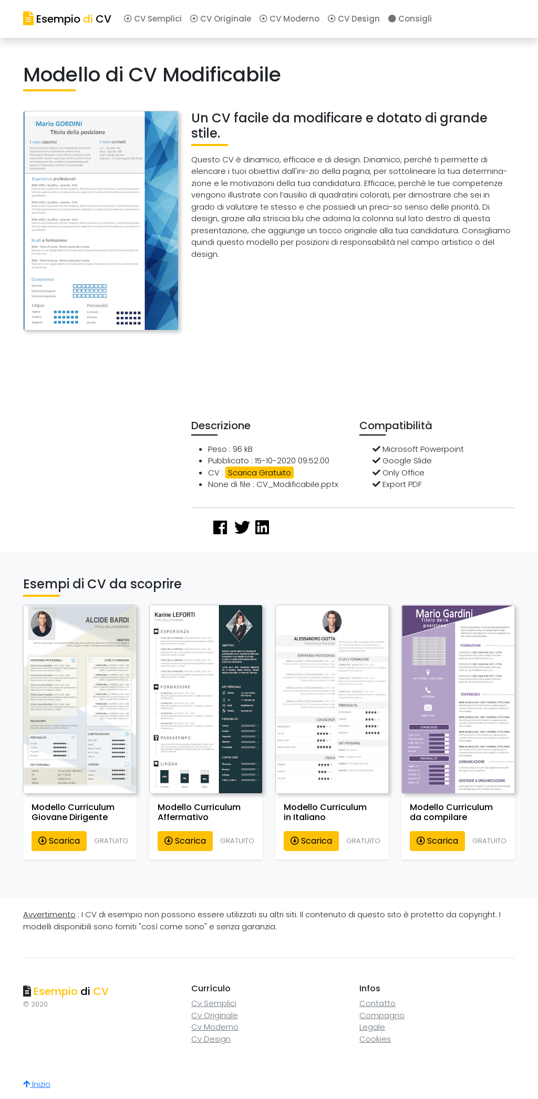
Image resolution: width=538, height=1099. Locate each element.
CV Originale (220, 18)
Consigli (410, 18)
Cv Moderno (215, 1026)
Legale (372, 1026)
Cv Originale (214, 1015)
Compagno (382, 1015)
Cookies (375, 1038)
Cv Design (211, 1038)
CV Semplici (153, 18)
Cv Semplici (213, 1003)
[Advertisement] (364, 342)
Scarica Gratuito (259, 472)
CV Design (354, 18)
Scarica (59, 841)
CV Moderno (289, 18)
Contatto (377, 1003)
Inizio (36, 1084)
